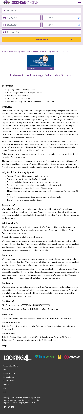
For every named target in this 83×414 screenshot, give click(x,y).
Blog (5, 388)
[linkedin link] (12, 408)
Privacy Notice (8, 377)
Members (7, 384)
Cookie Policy (8, 381)
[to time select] (61, 24)
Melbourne (26, 51)
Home (4, 51)
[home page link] (20, 2)
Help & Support (9, 373)
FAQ (4, 369)
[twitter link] (8, 408)
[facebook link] (4, 408)
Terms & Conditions (10, 366)
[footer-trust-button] (57, 357)
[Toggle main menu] (79, 2)
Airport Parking (14, 51)
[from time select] (61, 17)
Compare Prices (42, 39)
